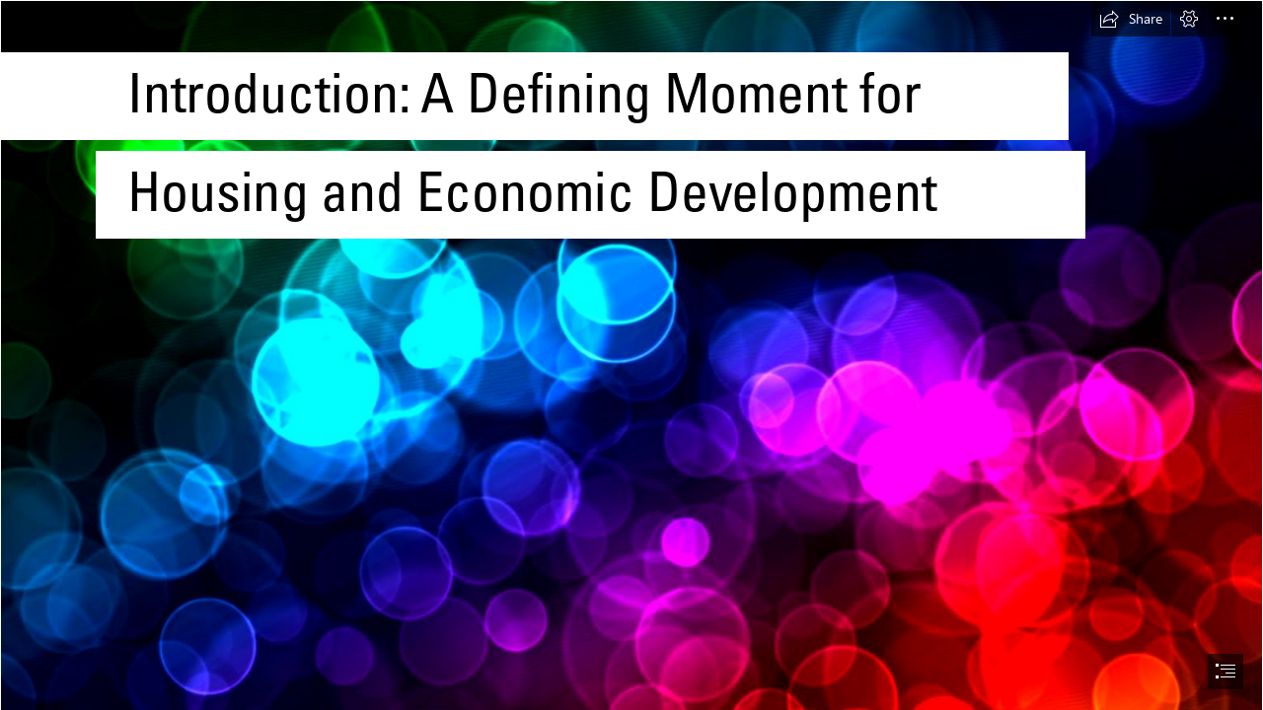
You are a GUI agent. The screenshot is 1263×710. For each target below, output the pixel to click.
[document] (631, 355)
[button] (1130, 18)
